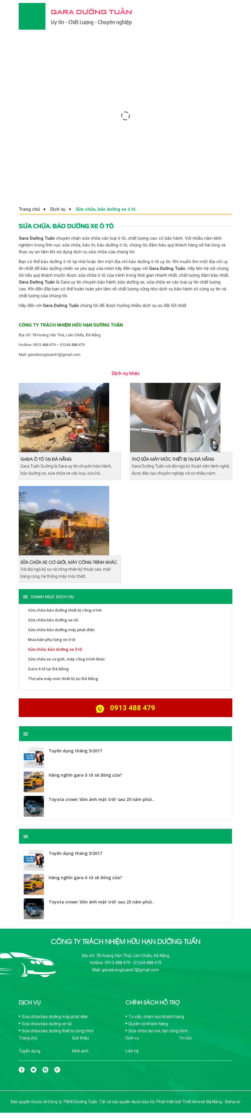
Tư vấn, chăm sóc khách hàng (156, 1016)
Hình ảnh (80, 1051)
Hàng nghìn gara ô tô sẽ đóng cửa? (85, 775)
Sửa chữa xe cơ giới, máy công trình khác (68, 562)
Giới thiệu (80, 1038)
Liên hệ (132, 1051)
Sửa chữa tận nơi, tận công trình (158, 1031)
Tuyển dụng (29, 1051)
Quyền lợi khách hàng (148, 1023)
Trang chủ (29, 209)
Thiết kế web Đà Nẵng (202, 1101)
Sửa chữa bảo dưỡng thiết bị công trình (65, 610)
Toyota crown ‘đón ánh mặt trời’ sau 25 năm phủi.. (101, 799)
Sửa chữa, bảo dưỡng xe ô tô (55, 649)
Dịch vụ (57, 209)
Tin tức (185, 1038)
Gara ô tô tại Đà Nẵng (46, 459)
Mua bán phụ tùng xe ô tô (51, 639)
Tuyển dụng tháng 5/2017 (75, 751)
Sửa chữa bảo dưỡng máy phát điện (61, 629)
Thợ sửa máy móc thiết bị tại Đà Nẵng (173, 459)
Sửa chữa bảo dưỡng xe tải (53, 620)
